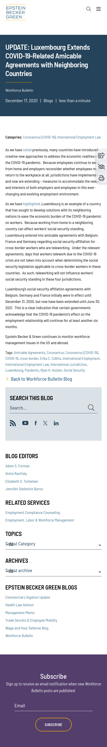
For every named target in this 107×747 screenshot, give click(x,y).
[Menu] (98, 10)
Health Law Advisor (19, 604)
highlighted (31, 203)
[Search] (88, 9)
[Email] (54, 707)
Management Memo (19, 612)
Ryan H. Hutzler (51, 370)
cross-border (29, 358)
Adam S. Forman (17, 466)
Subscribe (53, 724)
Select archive (18, 570)
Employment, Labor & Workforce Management (39, 520)
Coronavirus (55, 352)
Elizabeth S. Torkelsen (21, 481)
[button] (101, 155)
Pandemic (32, 370)
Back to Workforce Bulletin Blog (41, 379)
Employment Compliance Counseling (32, 512)
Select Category (20, 543)
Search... (18, 407)
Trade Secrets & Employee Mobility (31, 620)
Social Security (74, 370)
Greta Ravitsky (16, 473)
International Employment (81, 358)
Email (20, 705)
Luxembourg (14, 370)
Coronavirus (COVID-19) (39, 137)
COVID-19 (11, 358)
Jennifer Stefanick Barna (24, 488)
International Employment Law (79, 137)
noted (27, 149)
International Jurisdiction (68, 364)
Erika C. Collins (50, 358)
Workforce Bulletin (19, 635)
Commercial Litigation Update (27, 597)
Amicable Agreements (29, 352)
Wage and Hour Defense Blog (26, 628)
